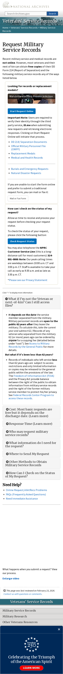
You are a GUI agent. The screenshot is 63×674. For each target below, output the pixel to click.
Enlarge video (11, 578)
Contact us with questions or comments (23, 593)
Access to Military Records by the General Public (29, 345)
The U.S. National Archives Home (26, 5)
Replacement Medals (23, 153)
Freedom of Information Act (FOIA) (34, 375)
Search (52, 13)
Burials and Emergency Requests (29, 168)
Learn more (31, 667)
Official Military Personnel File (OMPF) (28, 147)
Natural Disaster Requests (26, 173)
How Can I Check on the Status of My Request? (30, 474)
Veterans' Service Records (24, 27)
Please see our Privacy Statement (28, 280)
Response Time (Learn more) (28, 423)
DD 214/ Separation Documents (29, 142)
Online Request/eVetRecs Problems (26, 490)
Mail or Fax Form (18, 198)
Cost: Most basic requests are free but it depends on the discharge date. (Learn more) (28, 413)
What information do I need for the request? (30, 444)
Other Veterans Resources (20, 622)
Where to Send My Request (27, 454)
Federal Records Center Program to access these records (31, 396)
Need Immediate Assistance (22, 498)
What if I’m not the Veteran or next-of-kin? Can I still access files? (29, 302)
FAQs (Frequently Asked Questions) (26, 494)
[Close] (59, 629)
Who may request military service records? (26, 433)
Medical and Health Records (27, 157)
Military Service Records (19, 610)
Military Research (15, 616)
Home (5, 27)
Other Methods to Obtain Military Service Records (26, 463)
